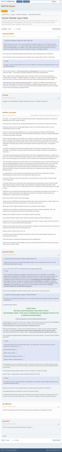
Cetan (6, 95)
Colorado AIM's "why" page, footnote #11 (31, 268)
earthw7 (7, 421)
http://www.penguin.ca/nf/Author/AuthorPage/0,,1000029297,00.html (21, 325)
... (15, 29)
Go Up (3, 440)
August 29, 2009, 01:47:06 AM (9, 97)
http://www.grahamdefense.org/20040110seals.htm (43, 332)
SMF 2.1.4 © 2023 (5, 450)
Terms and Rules (52, 450)
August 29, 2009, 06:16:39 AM (9, 406)
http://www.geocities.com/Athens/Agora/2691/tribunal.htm (31, 319)
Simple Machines (13, 450)
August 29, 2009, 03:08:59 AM (9, 115)
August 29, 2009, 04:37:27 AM (9, 254)
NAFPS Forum (8, 6)
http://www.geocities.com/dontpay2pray (28, 71)
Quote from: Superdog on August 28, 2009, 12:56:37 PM (18, 40)
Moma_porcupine (10, 112)
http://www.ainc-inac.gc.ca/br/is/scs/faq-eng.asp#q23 (17, 82)
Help (47, 450)
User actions (56, 29)
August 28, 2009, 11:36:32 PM (9, 36)
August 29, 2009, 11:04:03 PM (9, 423)
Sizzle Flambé (9, 34)
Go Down (4, 29)
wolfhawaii (7, 404)
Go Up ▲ (59, 450)
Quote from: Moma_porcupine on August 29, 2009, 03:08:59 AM (20, 258)
